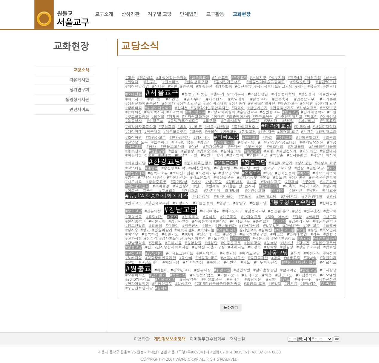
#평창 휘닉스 (208, 234)
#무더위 (309, 181)
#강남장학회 (135, 242)
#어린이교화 (255, 190)
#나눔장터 (200, 196)
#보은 (265, 177)
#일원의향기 (162, 230)
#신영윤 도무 (136, 142)
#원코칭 (270, 242)
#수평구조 (155, 120)
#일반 (172, 86)
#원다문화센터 (137, 186)
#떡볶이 (238, 107)
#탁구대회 (152, 131)
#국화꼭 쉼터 (185, 230)
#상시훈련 (303, 162)
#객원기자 (328, 257)
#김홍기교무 (299, 221)
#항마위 (330, 186)
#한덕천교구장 (196, 81)
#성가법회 (235, 155)
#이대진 (218, 116)
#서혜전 (312, 216)
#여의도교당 (250, 253)
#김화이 (172, 225)
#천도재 (330, 216)
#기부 (315, 234)
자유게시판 (79, 80)
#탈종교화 (258, 99)
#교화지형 (133, 238)
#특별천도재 (287, 151)
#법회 (182, 126)
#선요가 (168, 103)
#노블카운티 (228, 275)
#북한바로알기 (280, 162)
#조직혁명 (133, 137)
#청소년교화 (181, 270)
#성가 (145, 230)
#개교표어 (296, 146)
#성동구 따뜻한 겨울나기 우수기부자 (213, 94)
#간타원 (155, 242)
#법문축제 (280, 99)
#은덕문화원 (226, 162)
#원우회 (186, 86)
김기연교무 (248, 230)
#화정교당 (170, 262)
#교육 (130, 77)
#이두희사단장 (266, 262)
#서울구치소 (165, 279)
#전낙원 (306, 103)
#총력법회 (261, 221)
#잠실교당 (253, 162)
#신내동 (164, 155)
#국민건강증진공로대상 (277, 142)
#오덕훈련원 (300, 81)
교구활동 (215, 14)
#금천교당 (284, 137)
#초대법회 (175, 112)
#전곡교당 (190, 216)
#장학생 (270, 247)
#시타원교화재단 (195, 116)
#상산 (194, 146)
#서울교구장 (284, 230)
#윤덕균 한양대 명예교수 (312, 190)
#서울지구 (258, 77)
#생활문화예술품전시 (142, 103)
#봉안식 (185, 257)
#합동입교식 (199, 77)
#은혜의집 (133, 112)
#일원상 (286, 247)
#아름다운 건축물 (140, 155)
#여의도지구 (233, 211)
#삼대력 (161, 288)
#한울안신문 (177, 177)
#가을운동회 (203, 203)
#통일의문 (253, 279)
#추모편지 (328, 230)
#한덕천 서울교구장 (208, 247)
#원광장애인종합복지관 (210, 107)
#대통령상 (302, 126)
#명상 (332, 196)
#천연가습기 (257, 107)
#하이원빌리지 (308, 137)
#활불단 (252, 120)
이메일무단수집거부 (207, 339)
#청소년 (286, 242)
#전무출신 (312, 211)
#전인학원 (242, 270)
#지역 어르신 (277, 216)
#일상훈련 (183, 283)
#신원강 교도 (206, 257)
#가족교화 (133, 146)
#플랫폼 (330, 225)
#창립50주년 (326, 81)
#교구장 (209, 120)
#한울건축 (291, 225)
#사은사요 (133, 181)
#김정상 (187, 151)
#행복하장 (150, 234)
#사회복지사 (154, 112)
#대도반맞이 (218, 238)
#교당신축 (133, 216)
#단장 (297, 216)
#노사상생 (328, 270)
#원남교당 (252, 151)
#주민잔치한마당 (139, 288)
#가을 (252, 181)
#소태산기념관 (182, 173)
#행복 (276, 257)
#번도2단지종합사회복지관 (167, 247)
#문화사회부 (231, 120)
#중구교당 (246, 142)
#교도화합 (308, 151)
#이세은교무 (240, 221)
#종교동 (304, 238)
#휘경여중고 (213, 146)
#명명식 (204, 142)
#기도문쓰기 (200, 177)
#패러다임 (236, 247)
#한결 (267, 137)
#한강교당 (165, 161)
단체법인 (189, 14)
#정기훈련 (297, 177)
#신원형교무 (270, 112)
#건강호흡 (190, 190)
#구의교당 (167, 126)
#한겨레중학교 (313, 112)
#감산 (297, 211)
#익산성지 (181, 186)
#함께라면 (288, 270)
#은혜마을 (173, 242)
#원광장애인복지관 (160, 257)
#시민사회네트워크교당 (273, 86)
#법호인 (330, 247)
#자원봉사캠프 (202, 275)
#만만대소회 (326, 131)
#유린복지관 (258, 257)
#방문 (130, 177)
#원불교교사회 (173, 146)
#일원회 (330, 137)
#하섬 (267, 275)
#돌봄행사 (133, 120)
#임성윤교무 (304, 99)
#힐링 (207, 225)
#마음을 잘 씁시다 (239, 186)
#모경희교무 (206, 173)
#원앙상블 (193, 242)
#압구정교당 (264, 168)
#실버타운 (250, 275)
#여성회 (330, 253)
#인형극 (330, 234)
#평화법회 (145, 77)
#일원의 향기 (212, 155)
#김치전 (265, 230)
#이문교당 (228, 216)
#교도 (332, 168)
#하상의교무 (307, 107)
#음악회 (330, 211)
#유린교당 (250, 137)
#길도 (198, 186)
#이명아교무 (155, 137)
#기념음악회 (306, 275)
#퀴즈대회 (275, 146)
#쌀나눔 (233, 279)
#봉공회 (314, 86)
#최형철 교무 (288, 131)
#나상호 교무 (326, 162)
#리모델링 (328, 275)
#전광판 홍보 (278, 211)
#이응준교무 (231, 242)
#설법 (130, 262)
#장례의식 (133, 107)
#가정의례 (133, 131)
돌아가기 (231, 307)
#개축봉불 (204, 86)
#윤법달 (275, 283)
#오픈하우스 (135, 275)
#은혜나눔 (206, 230)
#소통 (301, 230)
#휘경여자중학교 (158, 107)
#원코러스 (170, 81)
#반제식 (213, 186)
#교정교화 (133, 253)
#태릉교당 (292, 257)
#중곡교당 (133, 211)
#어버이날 (328, 116)
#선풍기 (150, 81)
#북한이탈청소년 (245, 126)
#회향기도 (181, 203)
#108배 (188, 234)
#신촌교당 (220, 77)
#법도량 (279, 177)
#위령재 (132, 81)
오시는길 (237, 339)
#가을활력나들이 (323, 146)
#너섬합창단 (258, 94)
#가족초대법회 (325, 173)
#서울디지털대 (325, 126)
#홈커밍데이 (312, 196)
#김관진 (307, 131)
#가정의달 (289, 196)
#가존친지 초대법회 (221, 190)
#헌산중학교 (135, 221)
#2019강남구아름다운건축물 (217, 283)
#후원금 (213, 262)
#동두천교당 (135, 151)
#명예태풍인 (297, 234)
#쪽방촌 (276, 155)
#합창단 (211, 242)
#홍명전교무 (247, 112)
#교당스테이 (149, 262)
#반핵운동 (328, 203)
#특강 (268, 173)
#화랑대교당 (266, 196)
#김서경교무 (231, 151)
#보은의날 (328, 181)
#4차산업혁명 (199, 168)
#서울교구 (162, 93)
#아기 (295, 253)
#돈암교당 (251, 173)
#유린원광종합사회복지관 (156, 195)
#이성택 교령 (186, 155)
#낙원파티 (312, 77)
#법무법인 (271, 225)
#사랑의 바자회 (323, 155)
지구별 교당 (160, 14)
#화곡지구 (133, 99)
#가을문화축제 (283, 94)
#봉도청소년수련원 (293, 202)
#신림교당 (258, 203)
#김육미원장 (249, 225)
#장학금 (290, 283)
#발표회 (155, 225)
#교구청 (195, 131)
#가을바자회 (227, 230)
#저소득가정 (193, 262)
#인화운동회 (285, 173)
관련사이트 (79, 109)
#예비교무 (311, 225)
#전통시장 (202, 270)
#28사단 (270, 120)
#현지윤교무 (269, 186)
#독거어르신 (195, 238)
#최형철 (158, 116)
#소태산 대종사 (151, 177)
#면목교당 (328, 120)
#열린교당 (315, 168)
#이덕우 (132, 234)
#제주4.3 (295, 77)
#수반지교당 (257, 155)
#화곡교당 (226, 136)
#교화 (271, 279)
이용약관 (142, 339)
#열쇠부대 (192, 99)
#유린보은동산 (325, 238)
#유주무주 (303, 279)
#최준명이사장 (239, 116)
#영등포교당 (224, 142)
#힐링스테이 (135, 173)
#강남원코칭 (178, 221)
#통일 (313, 230)
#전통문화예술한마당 (209, 221)
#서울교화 (157, 221)
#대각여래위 (210, 211)
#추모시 (245, 196)
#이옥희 (289, 186)
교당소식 (81, 70)
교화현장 (242, 14)
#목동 (269, 151)
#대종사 (151, 168)
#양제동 (173, 116)
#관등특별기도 (282, 107)
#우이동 (153, 99)
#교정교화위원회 (221, 112)
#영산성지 (307, 94)
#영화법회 (223, 86)
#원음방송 (157, 151)
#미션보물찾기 (175, 131)
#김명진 (277, 190)
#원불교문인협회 (323, 177)
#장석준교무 (156, 181)
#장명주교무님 (308, 247)
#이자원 (304, 173)
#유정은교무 (224, 177)
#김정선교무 (162, 283)
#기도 (245, 262)
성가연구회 (79, 90)
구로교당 (284, 168)
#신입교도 (283, 275)
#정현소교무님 (189, 103)
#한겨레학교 (207, 253)
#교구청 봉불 (182, 142)
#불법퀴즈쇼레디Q (183, 120)
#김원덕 (230, 262)
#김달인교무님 (325, 242)
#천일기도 (170, 234)
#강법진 (302, 242)
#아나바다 (306, 120)
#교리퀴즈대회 (215, 103)
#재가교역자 (310, 186)
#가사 (196, 181)
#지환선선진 (326, 279)
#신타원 (158, 86)
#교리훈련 (328, 99)
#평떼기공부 (247, 177)
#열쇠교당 (252, 242)
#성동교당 (133, 247)
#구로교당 (239, 77)
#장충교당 (228, 131)
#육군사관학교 (325, 221)
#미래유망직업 (137, 86)
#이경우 (254, 247)
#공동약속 (188, 279)
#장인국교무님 (157, 203)
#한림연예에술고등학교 (265, 81)
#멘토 (285, 279)
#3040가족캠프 (137, 279)
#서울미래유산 (233, 257)
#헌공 (332, 142)
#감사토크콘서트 (179, 253)
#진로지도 (328, 262)
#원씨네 (330, 86)
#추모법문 (328, 107)
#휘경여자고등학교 (140, 126)
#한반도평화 (225, 225)
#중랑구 (239, 203)
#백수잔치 (190, 225)
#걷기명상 (179, 181)
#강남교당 (180, 210)
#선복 (209, 126)
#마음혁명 (222, 168)
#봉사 (151, 146)
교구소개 (104, 14)
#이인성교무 (240, 238)
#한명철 (222, 126)
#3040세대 (154, 253)
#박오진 (311, 116)
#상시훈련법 (297, 155)
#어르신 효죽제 (139, 190)
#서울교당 (261, 238)
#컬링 (173, 151)
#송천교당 (308, 270)
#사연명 (172, 99)
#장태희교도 (271, 181)
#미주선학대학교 (289, 116)
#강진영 (229, 234)
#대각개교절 (276, 126)
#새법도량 (213, 181)
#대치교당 (242, 168)
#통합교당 (247, 131)
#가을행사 (214, 99)
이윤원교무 (328, 94)
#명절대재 (328, 151)
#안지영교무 (251, 216)
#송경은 (223, 203)
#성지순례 (237, 103)
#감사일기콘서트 (227, 81)
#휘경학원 (222, 270)
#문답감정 (308, 283)
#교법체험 (133, 168)
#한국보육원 (263, 116)
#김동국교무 (255, 211)
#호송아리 (159, 142)
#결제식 (291, 181)
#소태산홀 (133, 94)
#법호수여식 (207, 151)
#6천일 (288, 120)
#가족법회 (328, 283)
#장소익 (150, 238)
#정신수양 (243, 86)
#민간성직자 (179, 137)
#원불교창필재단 (262, 103)
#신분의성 (153, 211)
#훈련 (172, 216)
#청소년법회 (135, 225)
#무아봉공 (161, 186)
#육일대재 (236, 99)
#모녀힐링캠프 (283, 238)
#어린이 (161, 270)
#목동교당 (178, 275)
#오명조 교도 (255, 283)
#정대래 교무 (326, 103)
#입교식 (279, 221)
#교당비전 (154, 216)
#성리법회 (234, 181)
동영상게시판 (77, 100)
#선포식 (330, 77)
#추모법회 (167, 190)
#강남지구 (266, 131)
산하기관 (130, 14)
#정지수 (132, 230)
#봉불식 (211, 131)
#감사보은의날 (171, 238)
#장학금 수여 (229, 173)
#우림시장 (253, 146)
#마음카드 (312, 253)
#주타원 (234, 146)
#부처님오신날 (311, 142)
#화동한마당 (135, 162)
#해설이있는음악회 (171, 77)
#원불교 (138, 269)
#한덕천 (181, 107)
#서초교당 (228, 253)
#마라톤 (195, 126)
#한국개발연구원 (253, 234)
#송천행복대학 (173, 168)
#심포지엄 (277, 77)
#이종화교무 (288, 103)
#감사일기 (157, 275)
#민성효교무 (212, 279)
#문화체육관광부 (198, 162)
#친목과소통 (158, 173)
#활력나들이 (224, 196)
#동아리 (209, 216)
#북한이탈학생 (137, 283)
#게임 (300, 86)
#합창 (299, 168)
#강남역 (310, 257)
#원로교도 (133, 203)
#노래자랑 (133, 257)
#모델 (332, 112)
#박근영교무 (195, 112)
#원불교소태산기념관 (298, 262)
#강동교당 (275, 252)
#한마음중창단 (265, 270)
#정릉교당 (290, 112)
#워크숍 (276, 234)
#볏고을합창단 (137, 116)
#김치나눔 (201, 137)
